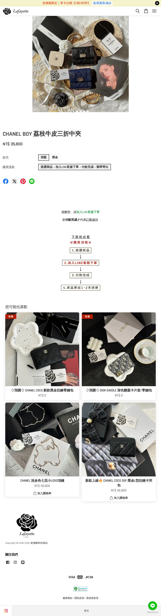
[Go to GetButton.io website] (152, 612)
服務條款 (68, 598)
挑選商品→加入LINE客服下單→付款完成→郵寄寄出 (74, 167)
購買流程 (9, 167)
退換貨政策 (92, 598)
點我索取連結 (102, 3)
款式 (6, 158)
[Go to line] (152, 605)
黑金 (55, 157)
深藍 (44, 157)
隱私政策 (79, 598)
